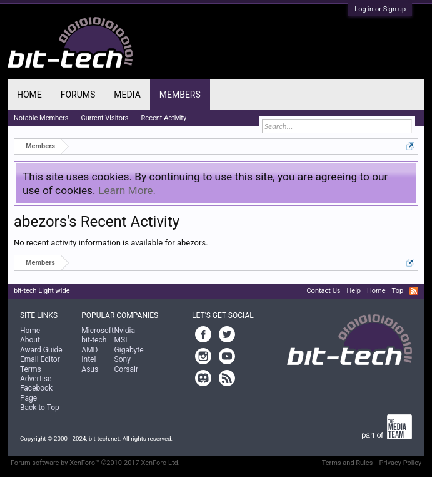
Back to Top (39, 407)
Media (127, 95)
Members (180, 95)
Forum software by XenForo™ (95, 463)
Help (353, 291)
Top (397, 291)
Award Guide (41, 350)
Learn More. (127, 190)
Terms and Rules (347, 463)
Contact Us (323, 291)
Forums (78, 95)
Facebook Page (36, 393)
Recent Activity (164, 118)
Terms (30, 369)
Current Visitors (105, 118)
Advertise (35, 378)
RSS (413, 291)
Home (29, 95)
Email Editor (40, 359)
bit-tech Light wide (42, 291)
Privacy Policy (400, 463)
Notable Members (41, 118)
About (30, 340)
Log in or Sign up (380, 9)
